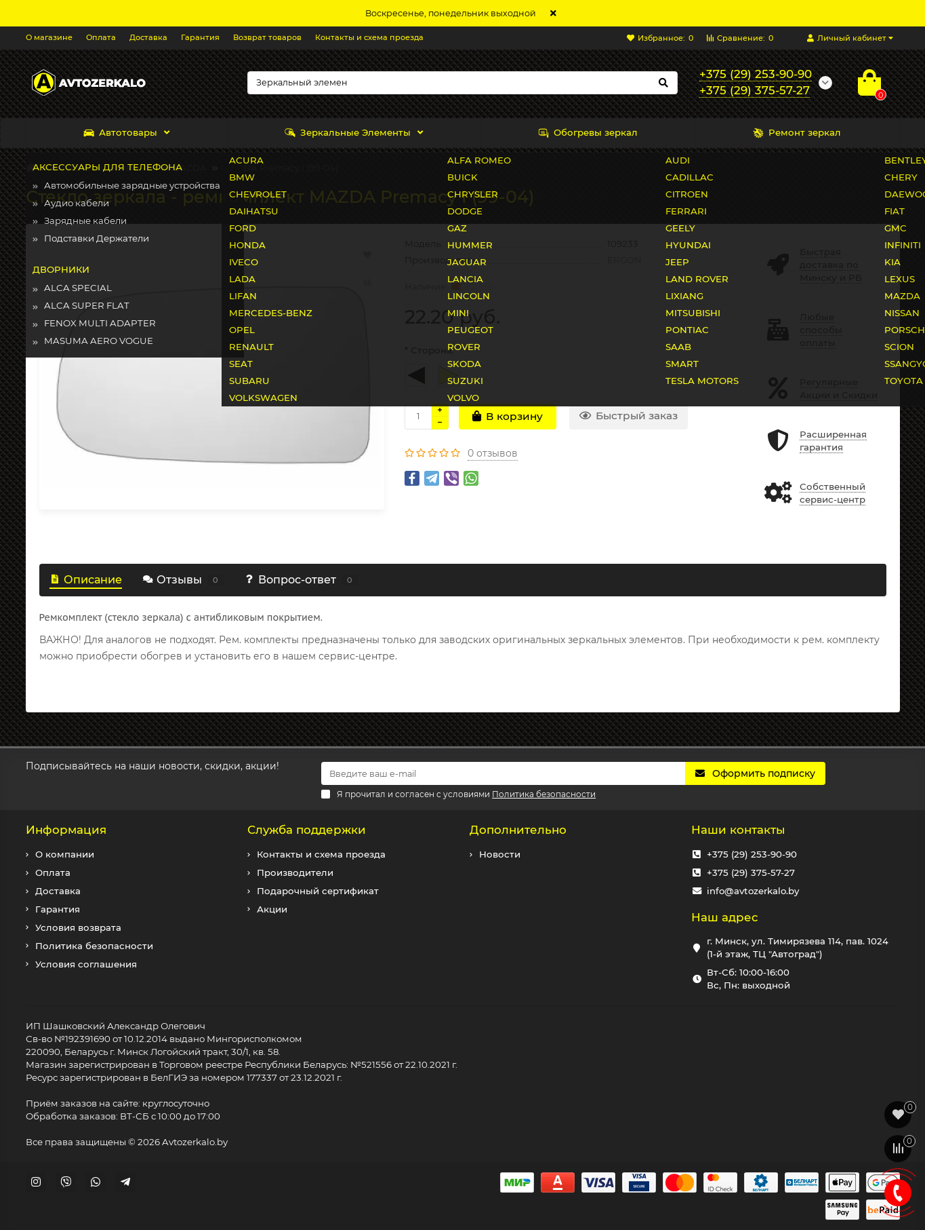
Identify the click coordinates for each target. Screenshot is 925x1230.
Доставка (148, 37)
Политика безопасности (94, 945)
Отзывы (183, 579)
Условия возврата (78, 927)
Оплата (101, 37)
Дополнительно (518, 830)
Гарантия (200, 37)
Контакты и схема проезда (369, 37)
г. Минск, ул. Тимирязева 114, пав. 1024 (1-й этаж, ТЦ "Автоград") (797, 947)
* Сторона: (429, 350)
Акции (272, 909)
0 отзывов (493, 453)
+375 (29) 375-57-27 (751, 872)
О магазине (49, 37)
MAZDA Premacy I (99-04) (280, 167)
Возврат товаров (267, 37)
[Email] (503, 773)
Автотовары (120, 132)
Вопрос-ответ (301, 579)
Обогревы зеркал (588, 132)
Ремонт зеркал (797, 132)
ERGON (624, 259)
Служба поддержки (306, 830)
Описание (85, 579)
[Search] (462, 82)
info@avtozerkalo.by (753, 890)
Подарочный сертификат (318, 890)
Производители (295, 872)
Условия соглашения (86, 964)
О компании (64, 854)
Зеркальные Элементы (348, 132)
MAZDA (189, 167)
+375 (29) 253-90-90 (752, 854)
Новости (499, 854)
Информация (66, 830)
